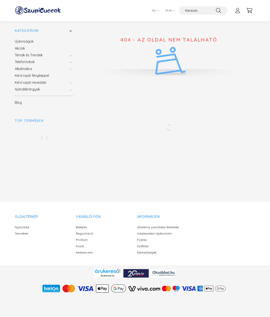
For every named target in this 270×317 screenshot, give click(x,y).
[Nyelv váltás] (154, 10)
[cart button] (249, 10)
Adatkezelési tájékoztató (154, 233)
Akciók (20, 48)
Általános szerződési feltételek (158, 227)
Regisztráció (84, 233)
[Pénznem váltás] (169, 10)
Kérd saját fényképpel (32, 75)
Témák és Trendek (29, 55)
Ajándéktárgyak (27, 89)
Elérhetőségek (147, 252)
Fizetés (142, 240)
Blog (18, 102)
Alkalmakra (23, 69)
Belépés (81, 227)
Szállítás (142, 246)
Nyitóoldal (22, 227)
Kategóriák (27, 31)
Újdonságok (24, 41)
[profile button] (237, 10)
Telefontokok (25, 62)
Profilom (82, 240)
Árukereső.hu (107, 275)
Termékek (21, 233)
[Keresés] (203, 10)
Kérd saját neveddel (30, 82)
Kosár (80, 246)
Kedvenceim (84, 252)
